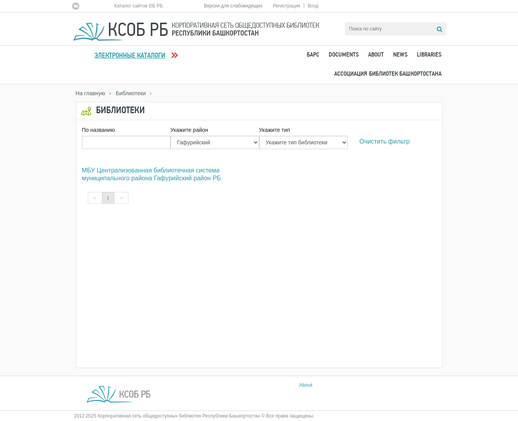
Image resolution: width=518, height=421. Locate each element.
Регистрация (286, 6)
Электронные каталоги (129, 56)
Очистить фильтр (385, 141)
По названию (98, 130)
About (376, 55)
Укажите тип (274, 130)
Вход (313, 6)
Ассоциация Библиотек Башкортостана (387, 74)
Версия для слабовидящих (233, 6)
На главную (90, 93)
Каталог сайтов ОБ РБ (138, 6)
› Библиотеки (127, 93)
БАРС (313, 55)
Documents (344, 55)
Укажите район (189, 130)
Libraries (429, 55)
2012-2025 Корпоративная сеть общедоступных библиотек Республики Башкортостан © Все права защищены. (194, 416)
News (400, 55)
